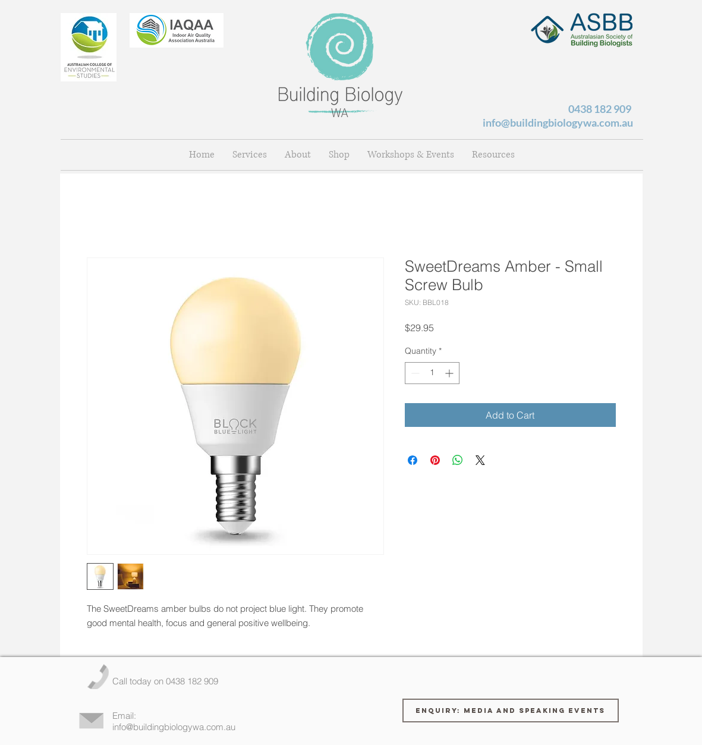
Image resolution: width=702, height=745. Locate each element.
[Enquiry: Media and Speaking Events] (510, 710)
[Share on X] (480, 460)
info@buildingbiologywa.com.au (558, 122)
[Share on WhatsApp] (458, 460)
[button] (298, 155)
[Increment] (450, 373)
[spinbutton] (432, 373)
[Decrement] (414, 373)
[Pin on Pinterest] (435, 460)
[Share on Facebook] (412, 460)
